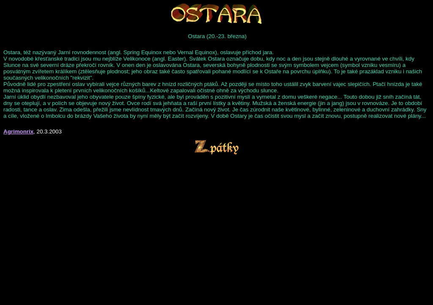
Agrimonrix (18, 131)
